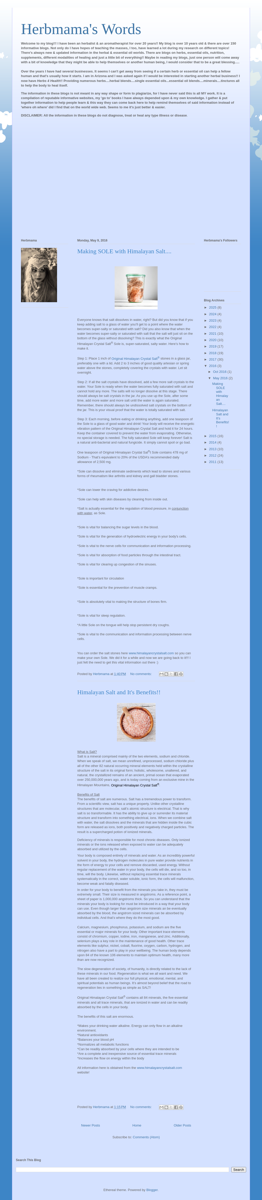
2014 (213, 442)
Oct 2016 (220, 372)
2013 (213, 449)
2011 (213, 462)
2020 (213, 340)
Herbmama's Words (81, 28)
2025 (213, 307)
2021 (213, 333)
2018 (213, 353)
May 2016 (221, 378)
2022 (213, 327)
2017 (213, 359)
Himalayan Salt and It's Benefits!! (119, 692)
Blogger (152, 1190)
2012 (213, 455)
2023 (213, 320)
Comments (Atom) (146, 1137)
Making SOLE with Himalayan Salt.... (124, 251)
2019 (213, 346)
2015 (213, 436)
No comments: (141, 674)
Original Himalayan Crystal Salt (136, 359)
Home (137, 1125)
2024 (213, 314)
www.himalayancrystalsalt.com (151, 653)
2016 (213, 366)
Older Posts (182, 1125)
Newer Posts (90, 1125)
